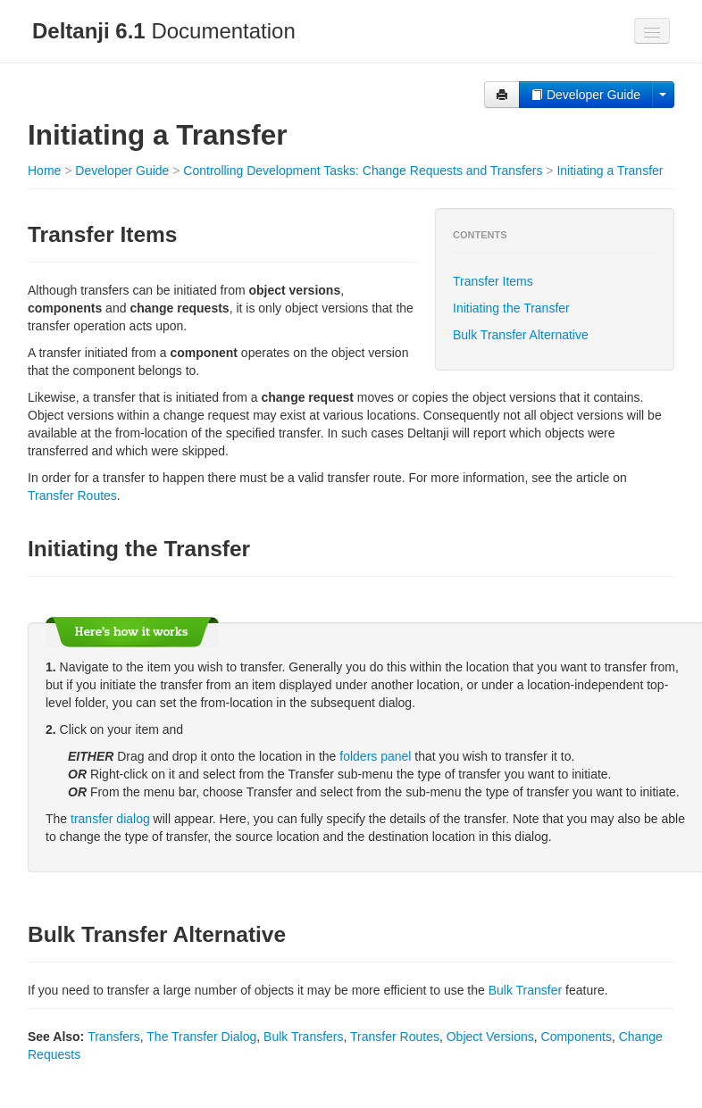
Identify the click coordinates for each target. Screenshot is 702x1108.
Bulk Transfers (303, 1036)
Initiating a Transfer (609, 170)
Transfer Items (493, 281)
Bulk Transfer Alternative (521, 335)
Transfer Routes (72, 495)
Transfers (114, 1036)
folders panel (375, 756)
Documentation (164, 31)
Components (576, 1036)
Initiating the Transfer (511, 308)
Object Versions (490, 1036)
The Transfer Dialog (201, 1036)
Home (44, 170)
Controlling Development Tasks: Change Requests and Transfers (362, 170)
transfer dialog (110, 819)
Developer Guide (585, 94)
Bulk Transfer (525, 990)
